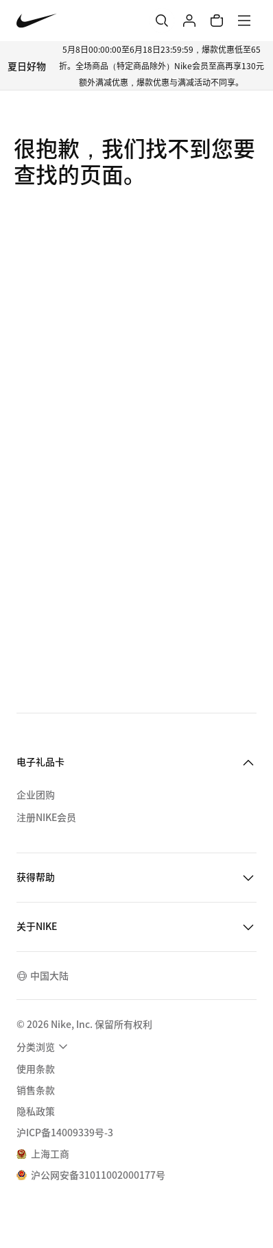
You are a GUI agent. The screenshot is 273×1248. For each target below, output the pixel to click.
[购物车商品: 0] (216, 20)
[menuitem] (43, 1046)
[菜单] (244, 20)
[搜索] (162, 20)
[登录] (189, 20)
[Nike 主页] (36, 21)
